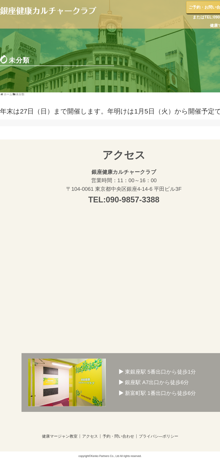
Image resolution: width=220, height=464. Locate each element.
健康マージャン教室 (59, 436)
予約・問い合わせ (118, 436)
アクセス (90, 436)
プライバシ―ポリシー (158, 436)
